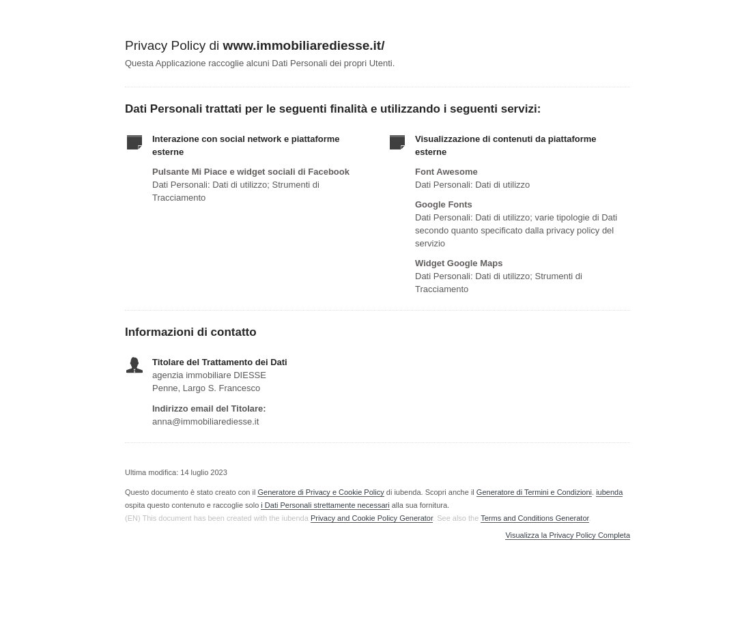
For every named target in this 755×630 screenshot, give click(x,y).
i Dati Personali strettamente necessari (325, 505)
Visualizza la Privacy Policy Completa (567, 535)
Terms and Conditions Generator (534, 518)
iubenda (609, 492)
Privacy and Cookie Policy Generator (372, 518)
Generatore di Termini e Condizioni (534, 492)
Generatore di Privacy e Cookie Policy (320, 492)
